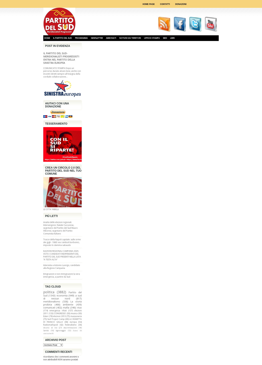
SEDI (165, 38)
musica (74, 313)
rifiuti (79, 307)
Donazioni (180, 4)
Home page (149, 4)
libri (172, 38)
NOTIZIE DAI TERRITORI (130, 38)
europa (73, 322)
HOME (47, 38)
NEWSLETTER (97, 38)
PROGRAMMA (81, 38)
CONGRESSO (60, 313)
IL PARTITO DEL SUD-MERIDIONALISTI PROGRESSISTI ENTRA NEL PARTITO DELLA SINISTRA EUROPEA (61, 58)
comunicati (49, 307)
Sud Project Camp (56, 319)
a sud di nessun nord (62, 297)
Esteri (45, 316)
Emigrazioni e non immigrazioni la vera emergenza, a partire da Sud (61, 275)
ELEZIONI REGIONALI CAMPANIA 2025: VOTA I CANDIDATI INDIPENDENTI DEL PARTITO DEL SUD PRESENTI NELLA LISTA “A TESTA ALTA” (62, 255)
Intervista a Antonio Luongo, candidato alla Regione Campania (61, 266)
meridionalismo (51, 301)
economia (62, 295)
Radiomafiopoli (50, 324)
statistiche (47, 333)
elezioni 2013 (59, 316)
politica (48, 292)
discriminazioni (70, 327)
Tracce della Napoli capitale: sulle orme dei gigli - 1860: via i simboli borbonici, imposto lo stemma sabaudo (62, 242)
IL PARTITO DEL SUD (62, 38)
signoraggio (61, 330)
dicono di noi (50, 327)
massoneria (76, 316)
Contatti (165, 4)
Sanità (46, 330)
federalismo (71, 324)
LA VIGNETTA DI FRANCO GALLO (62, 320)
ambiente (68, 304)
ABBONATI (111, 38)
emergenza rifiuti (58, 310)
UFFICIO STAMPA (152, 38)
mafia (66, 307)
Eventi (75, 331)
